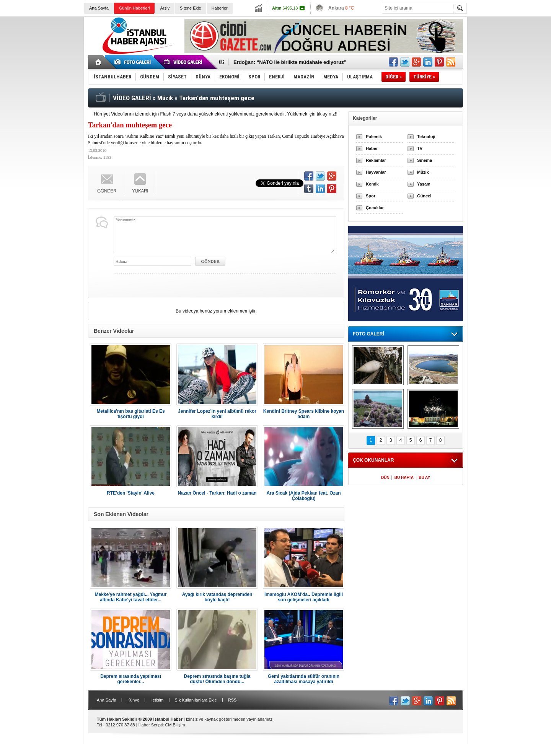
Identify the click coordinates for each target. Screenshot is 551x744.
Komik (372, 184)
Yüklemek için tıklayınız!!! (313, 114)
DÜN (385, 477)
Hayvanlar (376, 172)
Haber (372, 148)
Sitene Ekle (190, 8)
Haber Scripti (151, 725)
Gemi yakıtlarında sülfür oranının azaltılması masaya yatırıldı (303, 679)
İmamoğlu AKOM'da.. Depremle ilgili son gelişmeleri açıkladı (303, 597)
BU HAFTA (404, 477)
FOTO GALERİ (368, 334)
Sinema (424, 160)
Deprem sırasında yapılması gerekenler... (130, 679)
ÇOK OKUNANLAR (373, 460)
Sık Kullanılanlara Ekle (196, 700)
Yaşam (423, 184)
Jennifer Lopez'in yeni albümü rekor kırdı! (217, 414)
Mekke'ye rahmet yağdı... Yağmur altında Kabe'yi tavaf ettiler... (130, 597)
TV (419, 148)
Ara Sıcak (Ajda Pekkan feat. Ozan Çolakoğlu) (303, 495)
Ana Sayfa (99, 8)
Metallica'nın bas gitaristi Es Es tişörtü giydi (130, 414)
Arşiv (164, 8)
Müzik (423, 172)
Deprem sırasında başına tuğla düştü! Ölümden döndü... (217, 679)
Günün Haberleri (134, 8)
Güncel (424, 196)
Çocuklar (375, 207)
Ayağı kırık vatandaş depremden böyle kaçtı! (217, 597)
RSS (232, 700)
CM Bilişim (175, 725)
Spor (370, 196)
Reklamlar (376, 160)
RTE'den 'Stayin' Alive (131, 493)
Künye (133, 700)
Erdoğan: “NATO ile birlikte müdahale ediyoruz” (289, 62)
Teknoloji (426, 136)
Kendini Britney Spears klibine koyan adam (303, 414)
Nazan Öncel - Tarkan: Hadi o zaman (217, 493)
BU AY (424, 477)
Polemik (374, 136)
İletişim (156, 700)
